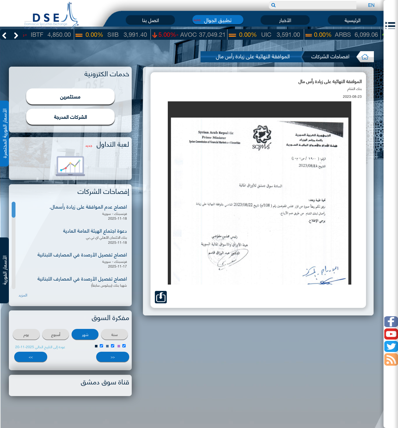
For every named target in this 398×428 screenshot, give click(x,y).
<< (113, 356)
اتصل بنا (150, 19)
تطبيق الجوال (218, 19)
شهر (85, 334)
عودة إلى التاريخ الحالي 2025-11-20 (40, 346)
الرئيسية (352, 19)
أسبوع (55, 334)
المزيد (23, 295)
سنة (114, 334)
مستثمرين (70, 96)
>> (31, 356)
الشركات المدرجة (70, 116)
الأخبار (285, 19)
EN (371, 4)
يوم (26, 334)
